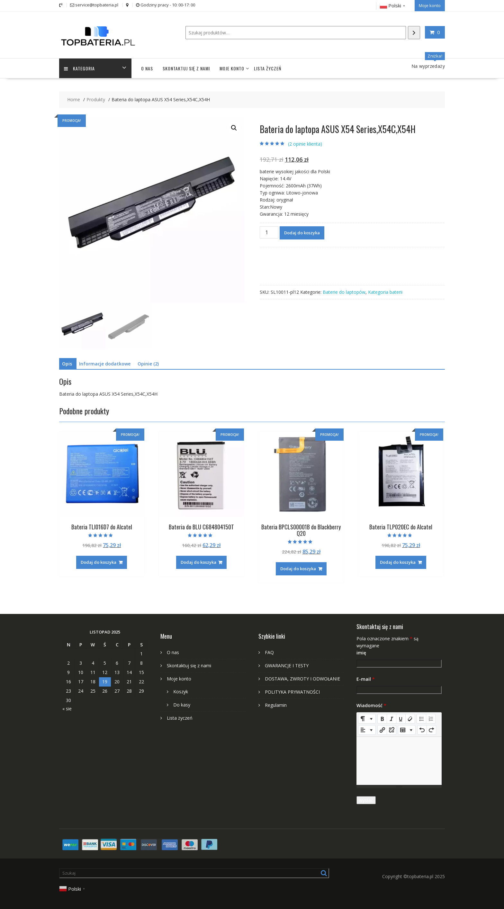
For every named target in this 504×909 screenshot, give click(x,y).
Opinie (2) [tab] (148, 364)
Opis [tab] (67, 364)
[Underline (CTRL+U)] (401, 719)
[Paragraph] (367, 730)
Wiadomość (371, 705)
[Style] (367, 719)
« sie (67, 709)
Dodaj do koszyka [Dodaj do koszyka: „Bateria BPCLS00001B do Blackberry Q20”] (298, 569)
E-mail (365, 679)
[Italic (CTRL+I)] (391, 719)
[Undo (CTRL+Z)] (422, 730)
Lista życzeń (267, 68)
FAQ (269, 652)
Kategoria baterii (385, 292)
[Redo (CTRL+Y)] (431, 730)
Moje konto (430, 5)
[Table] (407, 730)
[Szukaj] (414, 32)
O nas (147, 68)
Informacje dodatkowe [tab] (104, 364)
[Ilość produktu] (269, 232)
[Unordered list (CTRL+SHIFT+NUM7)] (421, 719)
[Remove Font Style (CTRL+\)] (410, 719)
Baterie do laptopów (344, 292)
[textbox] (399, 761)
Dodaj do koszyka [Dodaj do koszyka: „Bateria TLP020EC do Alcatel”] (398, 562)
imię (361, 653)
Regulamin (276, 705)
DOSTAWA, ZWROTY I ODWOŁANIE (302, 679)
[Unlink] (391, 730)
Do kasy (181, 705)
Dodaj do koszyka (302, 233)
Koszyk (180, 691)
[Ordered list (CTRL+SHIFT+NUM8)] (431, 719)
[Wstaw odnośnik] (382, 730)
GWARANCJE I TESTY (287, 665)
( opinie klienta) (305, 144)
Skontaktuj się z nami (186, 68)
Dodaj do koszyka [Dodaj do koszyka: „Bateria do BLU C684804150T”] (198, 562)
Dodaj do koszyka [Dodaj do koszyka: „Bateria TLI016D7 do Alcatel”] (98, 562)
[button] (234, 128)
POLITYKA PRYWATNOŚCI (292, 692)
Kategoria (79, 68)
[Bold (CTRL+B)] (382, 719)
